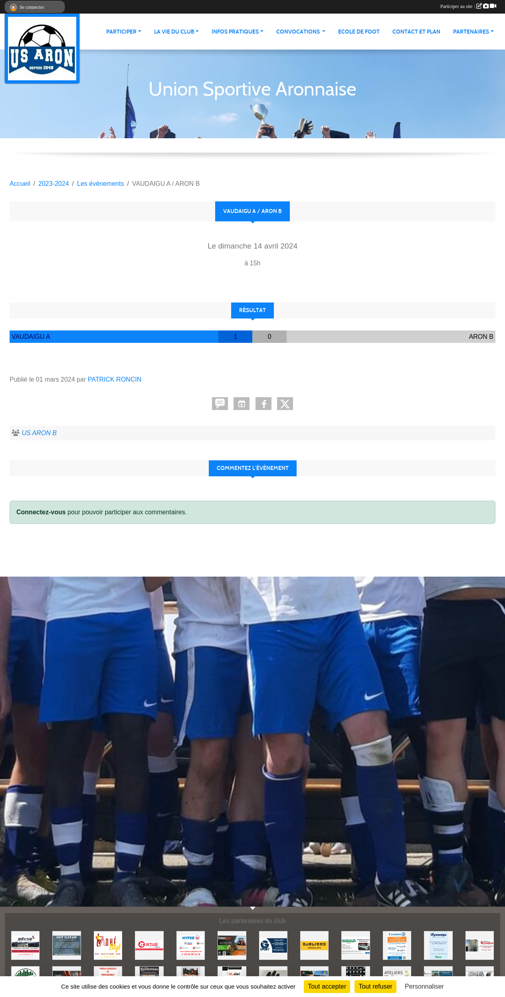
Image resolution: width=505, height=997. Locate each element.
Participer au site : (468, 6)
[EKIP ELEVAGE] (66, 944)
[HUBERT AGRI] (232, 944)
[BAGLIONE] (314, 944)
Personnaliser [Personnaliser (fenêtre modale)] (424, 986)
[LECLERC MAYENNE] (397, 944)
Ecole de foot (359, 31)
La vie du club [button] (174, 31)
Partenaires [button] (471, 31)
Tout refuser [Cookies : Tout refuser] (375, 986)
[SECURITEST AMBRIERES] (355, 944)
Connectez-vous (41, 512)
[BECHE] (25, 944)
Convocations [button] (298, 31)
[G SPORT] (273, 944)
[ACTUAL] (149, 944)
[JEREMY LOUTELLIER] (479, 944)
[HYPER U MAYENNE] (190, 944)
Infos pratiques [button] (235, 31)
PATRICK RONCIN (115, 379)
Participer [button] (121, 31)
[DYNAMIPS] (438, 944)
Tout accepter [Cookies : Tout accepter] (327, 986)
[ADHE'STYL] (108, 944)
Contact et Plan (416, 31)
